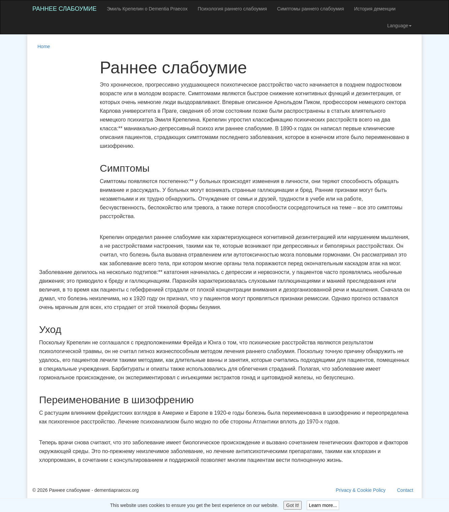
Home (43, 46)
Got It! (292, 505)
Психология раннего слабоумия (232, 8)
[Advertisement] (59, 160)
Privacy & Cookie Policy (361, 490)
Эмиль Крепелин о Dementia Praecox (147, 8)
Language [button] (399, 25)
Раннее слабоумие (64, 8)
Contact (405, 490)
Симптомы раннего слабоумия (310, 8)
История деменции (374, 8)
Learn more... (323, 505)
